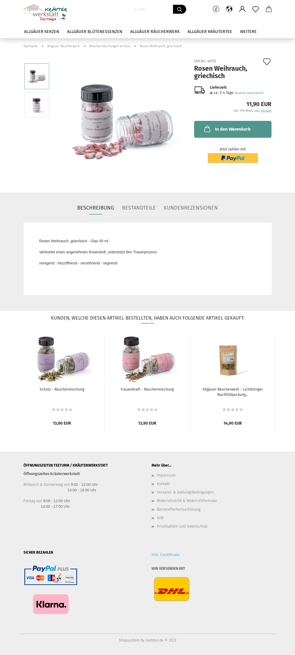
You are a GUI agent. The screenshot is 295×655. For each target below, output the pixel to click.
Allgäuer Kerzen (41, 31)
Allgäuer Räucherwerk (155, 31)
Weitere (248, 31)
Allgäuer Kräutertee (210, 31)
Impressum (166, 475)
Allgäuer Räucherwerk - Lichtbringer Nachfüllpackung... (233, 392)
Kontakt (163, 484)
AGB (160, 518)
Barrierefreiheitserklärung (178, 509)
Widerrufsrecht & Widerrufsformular (187, 501)
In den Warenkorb (227, 129)
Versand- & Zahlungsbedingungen (185, 492)
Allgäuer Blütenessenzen (94, 31)
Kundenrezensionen (191, 208)
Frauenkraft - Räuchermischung (147, 389)
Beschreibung (95, 208)
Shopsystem (129, 640)
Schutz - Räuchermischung (62, 389)
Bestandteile (139, 208)
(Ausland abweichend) (249, 93)
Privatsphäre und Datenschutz (182, 526)
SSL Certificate (166, 554)
